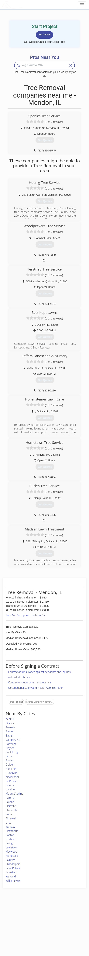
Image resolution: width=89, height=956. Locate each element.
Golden (10, 764)
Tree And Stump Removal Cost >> (25, 615)
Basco (9, 731)
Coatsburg (12, 752)
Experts (29, 916)
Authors (61, 920)
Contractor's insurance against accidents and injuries (39, 672)
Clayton (10, 748)
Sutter (9, 814)
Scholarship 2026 (65, 912)
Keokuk (10, 719)
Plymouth (11, 810)
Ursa (8, 822)
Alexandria (12, 831)
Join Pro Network (34, 912)
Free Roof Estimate (15, 929)
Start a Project (13, 925)
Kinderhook (12, 777)
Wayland (11, 876)
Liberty (10, 785)
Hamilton (11, 768)
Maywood (11, 851)
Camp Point (12, 739)
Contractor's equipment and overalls (29, 682)
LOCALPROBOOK (23, 5)
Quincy (10, 723)
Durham (10, 839)
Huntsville (11, 773)
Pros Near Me (12, 920)
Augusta (10, 727)
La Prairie (11, 781)
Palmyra (10, 860)
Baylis (9, 735)
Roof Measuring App (36, 920)
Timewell (11, 818)
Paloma (10, 797)
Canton (10, 835)
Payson (10, 802)
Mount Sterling (14, 793)
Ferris (9, 756)
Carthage (11, 744)
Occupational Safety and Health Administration (35, 687)
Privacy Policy (64, 916)
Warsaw (10, 826)
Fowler (10, 760)
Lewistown (12, 847)
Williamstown (13, 880)
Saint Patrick (13, 868)
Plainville (11, 806)
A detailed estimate (19, 677)
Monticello (12, 855)
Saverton (11, 872)
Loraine (10, 789)
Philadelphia (13, 864)
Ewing (9, 843)
